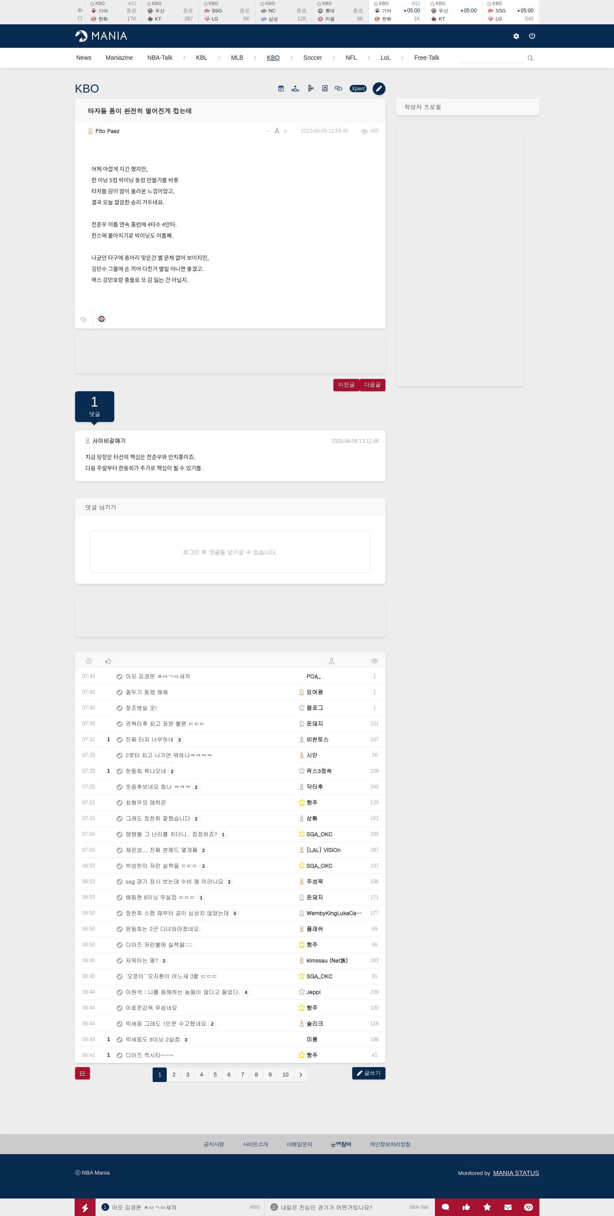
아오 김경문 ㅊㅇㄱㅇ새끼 (144, 1207)
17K (131, 18)
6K (246, 18)
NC (272, 10)
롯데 (330, 10)
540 (529, 18)
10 (285, 1074)
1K (417, 18)
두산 (160, 10)
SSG (217, 10)
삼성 (273, 18)
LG (215, 18)
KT (158, 18)
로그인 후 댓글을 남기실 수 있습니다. (230, 552)
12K (302, 18)
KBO (97, 3)
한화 (103, 18)
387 (189, 18)
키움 (330, 18)
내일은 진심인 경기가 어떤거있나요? (327, 1207)
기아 (103, 10)
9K (360, 18)
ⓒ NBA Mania (92, 1172)
